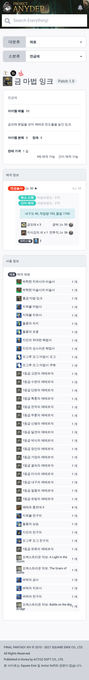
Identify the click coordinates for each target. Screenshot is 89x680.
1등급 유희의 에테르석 (35, 549)
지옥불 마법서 (29, 307)
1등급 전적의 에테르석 (35, 407)
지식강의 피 (32, 232)
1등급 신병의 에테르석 (35, 423)
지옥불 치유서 (29, 315)
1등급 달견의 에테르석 (35, 432)
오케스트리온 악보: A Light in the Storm (41, 559)
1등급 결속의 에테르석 (35, 465)
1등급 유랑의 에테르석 (35, 499)
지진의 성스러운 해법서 (35, 348)
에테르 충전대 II (30, 507)
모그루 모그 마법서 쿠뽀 (36, 365)
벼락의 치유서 (29, 588)
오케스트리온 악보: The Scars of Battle (41, 570)
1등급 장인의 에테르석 (35, 449)
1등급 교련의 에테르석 (35, 373)
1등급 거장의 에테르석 (35, 457)
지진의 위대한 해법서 (34, 340)
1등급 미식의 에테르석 (35, 474)
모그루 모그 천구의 (32, 541)
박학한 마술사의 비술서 (35, 290)
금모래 (28, 224)
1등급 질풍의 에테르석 (35, 490)
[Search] (44, 20)
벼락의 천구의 (29, 596)
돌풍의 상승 (27, 524)
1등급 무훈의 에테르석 (35, 415)
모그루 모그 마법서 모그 (36, 357)
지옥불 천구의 (29, 516)
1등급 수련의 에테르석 (35, 382)
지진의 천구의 (29, 532)
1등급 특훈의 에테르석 (35, 398)
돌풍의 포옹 (27, 332)
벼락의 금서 (27, 580)
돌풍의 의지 (27, 323)
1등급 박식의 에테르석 (35, 440)
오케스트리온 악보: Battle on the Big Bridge (44, 606)
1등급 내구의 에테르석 (35, 482)
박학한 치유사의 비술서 (35, 282)
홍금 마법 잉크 (29, 298)
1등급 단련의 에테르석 (35, 390)
